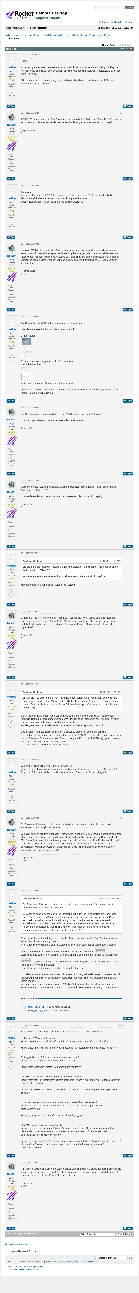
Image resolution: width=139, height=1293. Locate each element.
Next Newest (27, 1234)
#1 (121, 55)
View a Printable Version (18, 1244)
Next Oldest (14, 1234)
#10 (120, 684)
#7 (121, 480)
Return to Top (52, 1262)
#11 (120, 760)
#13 (120, 891)
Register (42, 28)
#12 (120, 818)
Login (33, 28)
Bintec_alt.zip (33, 1007)
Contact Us (11, 1262)
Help (130, 22)
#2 (121, 113)
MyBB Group (38, 1267)
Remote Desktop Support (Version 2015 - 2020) (87, 35)
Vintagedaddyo (33, 1269)
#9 (121, 611)
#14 (120, 1025)
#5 (121, 317)
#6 (121, 408)
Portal (105, 22)
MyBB (18, 1267)
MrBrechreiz (20, 1269)
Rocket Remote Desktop (53, 35)
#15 (120, 1162)
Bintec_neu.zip (34, 1010)
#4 (121, 244)
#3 (121, 186)
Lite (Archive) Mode (69, 1262)
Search (117, 22)
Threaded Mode (126, 49)
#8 (121, 553)
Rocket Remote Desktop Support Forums (23, 35)
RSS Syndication (89, 1262)
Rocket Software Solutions (31, 1262)
